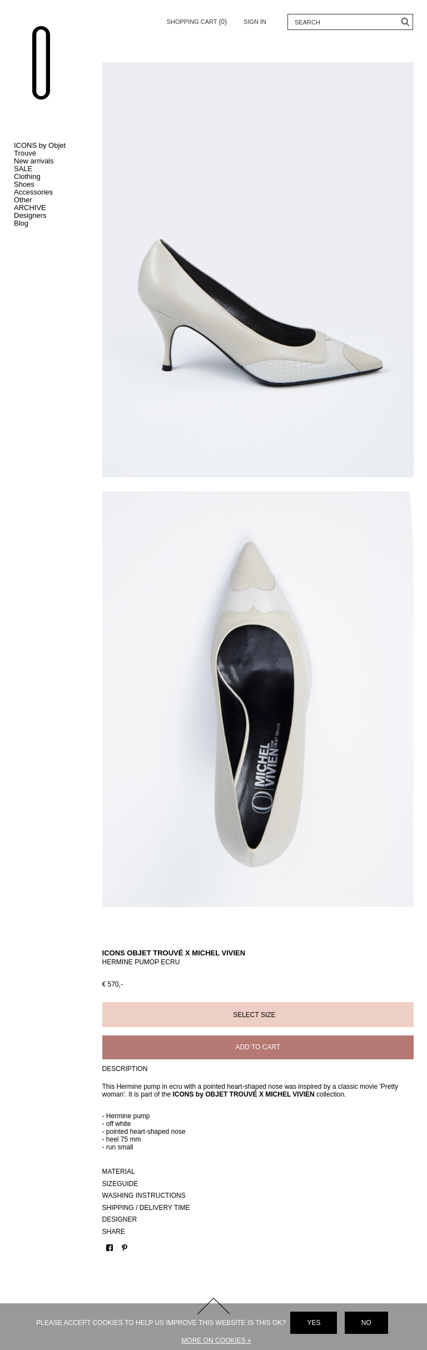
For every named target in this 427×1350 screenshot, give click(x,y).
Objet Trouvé (47, 71)
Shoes (24, 184)
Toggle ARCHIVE (50, 208)
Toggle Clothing (50, 177)
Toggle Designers (50, 216)
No (366, 1323)
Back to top (213, 1250)
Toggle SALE (50, 169)
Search (405, 22)
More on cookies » (216, 1340)
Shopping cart (197, 20)
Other (23, 200)
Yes (313, 1323)
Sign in (255, 21)
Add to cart (267, 991)
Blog (21, 223)
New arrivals (34, 161)
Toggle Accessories (50, 192)
